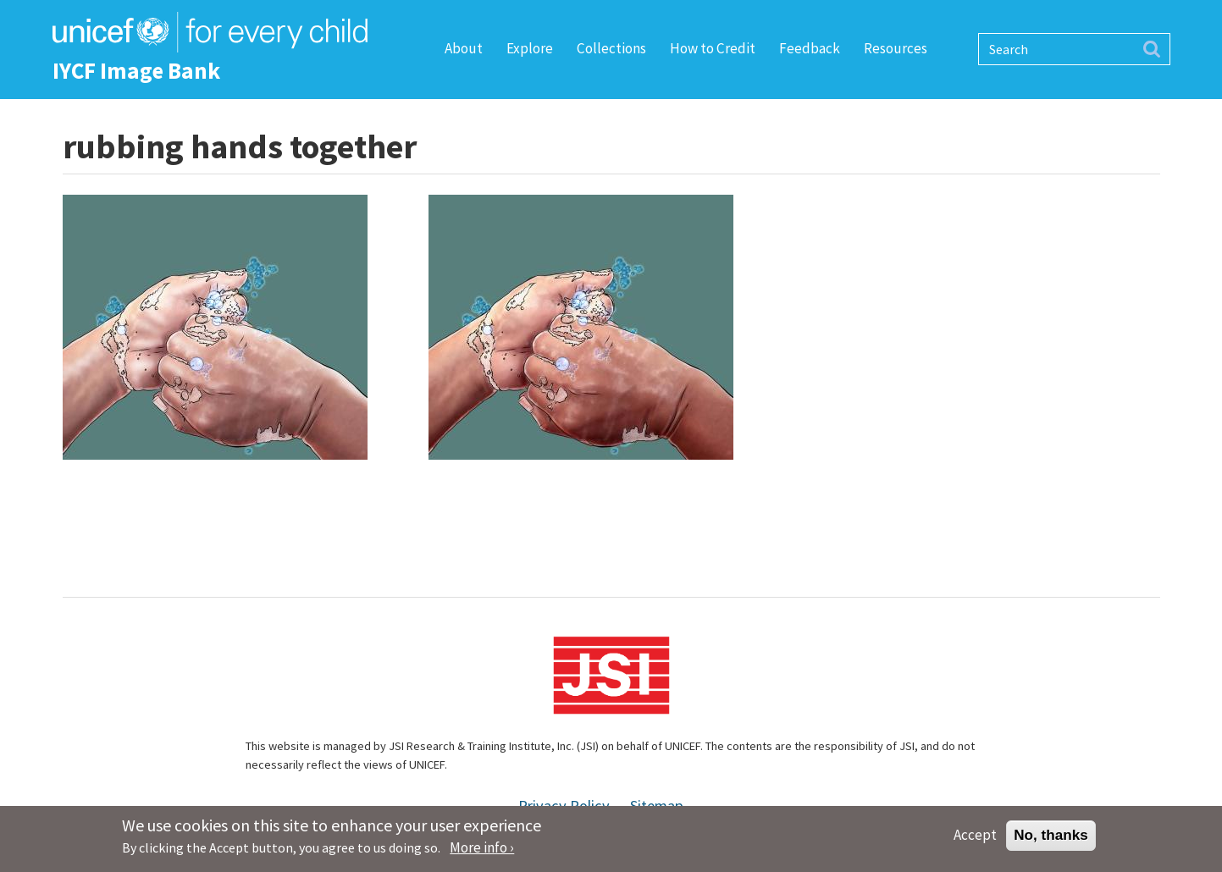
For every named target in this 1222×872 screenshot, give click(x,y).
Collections (611, 48)
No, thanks (1051, 839)
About (464, 48)
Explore (529, 48)
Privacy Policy (564, 805)
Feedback (809, 48)
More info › (482, 851)
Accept (975, 839)
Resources (895, 48)
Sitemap (656, 805)
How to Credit (712, 48)
